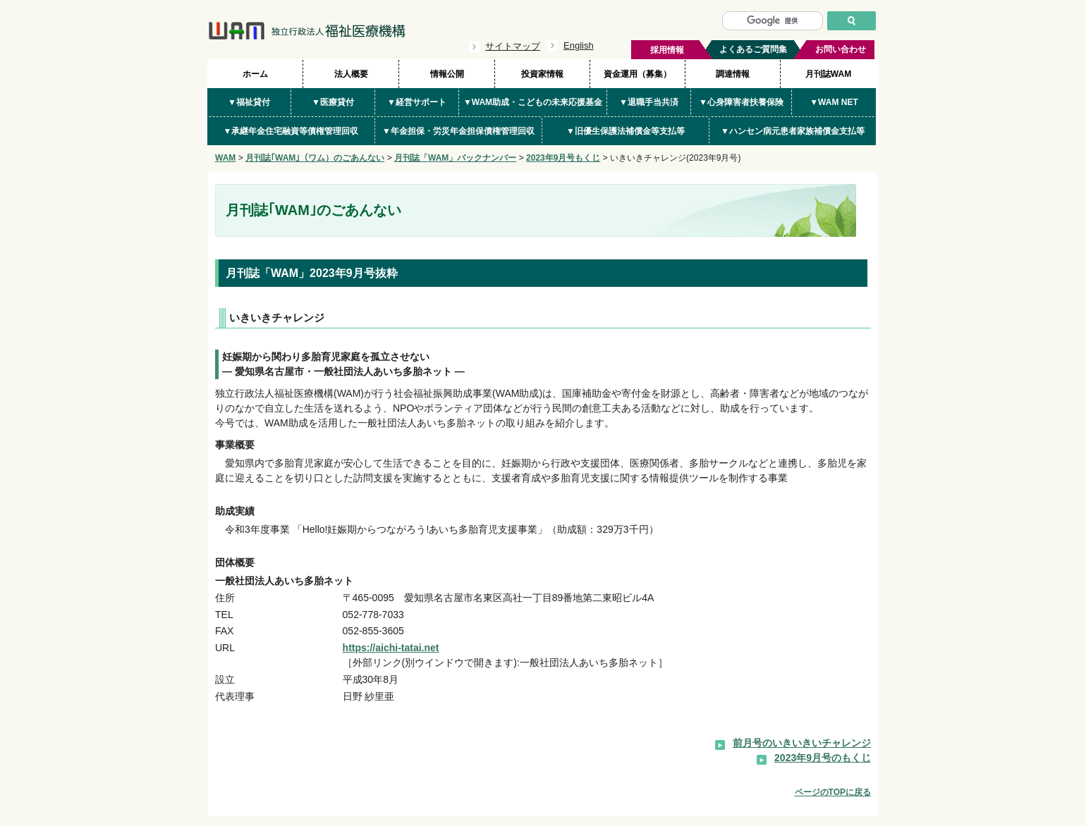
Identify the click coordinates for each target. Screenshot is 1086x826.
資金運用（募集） (637, 74)
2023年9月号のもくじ (822, 757)
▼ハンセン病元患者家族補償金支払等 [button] (793, 131)
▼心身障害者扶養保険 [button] (741, 102)
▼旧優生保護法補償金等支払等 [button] (625, 131)
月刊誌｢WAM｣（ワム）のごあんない (314, 158)
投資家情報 (542, 74)
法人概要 (351, 74)
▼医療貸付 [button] (333, 102)
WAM (225, 158)
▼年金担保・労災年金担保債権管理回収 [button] (458, 131)
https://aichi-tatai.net (391, 647)
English (578, 45)
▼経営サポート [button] (416, 102)
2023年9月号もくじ (563, 158)
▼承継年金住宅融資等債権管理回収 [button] (291, 131)
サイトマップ (512, 46)
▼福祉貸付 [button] (249, 102)
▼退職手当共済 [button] (648, 102)
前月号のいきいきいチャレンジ (802, 742)
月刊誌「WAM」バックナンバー (455, 158)
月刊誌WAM (828, 74)
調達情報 (733, 74)
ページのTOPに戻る (833, 792)
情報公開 (447, 74)
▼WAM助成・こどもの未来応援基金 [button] (532, 102)
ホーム (255, 74)
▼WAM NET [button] (834, 102)
